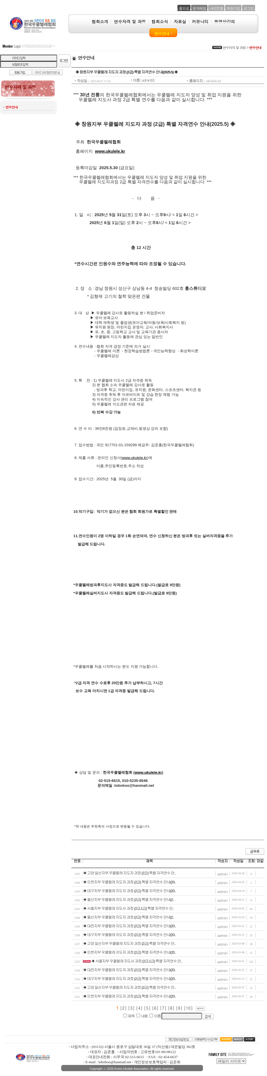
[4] (140, 1008)
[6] (156, 1008)
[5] (148, 1008)
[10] (189, 1008)
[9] (180, 1008)
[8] (172, 1008)
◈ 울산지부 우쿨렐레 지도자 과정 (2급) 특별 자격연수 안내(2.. (128, 900)
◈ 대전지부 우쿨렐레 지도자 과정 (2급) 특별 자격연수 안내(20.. (129, 926)
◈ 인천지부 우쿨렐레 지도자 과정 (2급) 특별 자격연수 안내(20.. (129, 882)
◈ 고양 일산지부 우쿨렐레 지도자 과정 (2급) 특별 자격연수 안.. (129, 873)
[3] (132, 1008)
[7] (164, 1008)
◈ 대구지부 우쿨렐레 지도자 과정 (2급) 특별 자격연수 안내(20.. (129, 891)
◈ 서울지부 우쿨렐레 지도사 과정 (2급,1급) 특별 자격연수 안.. (128, 908)
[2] (123, 1008)
